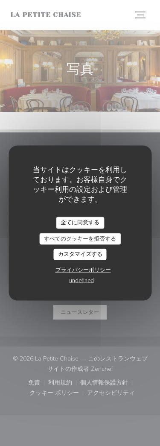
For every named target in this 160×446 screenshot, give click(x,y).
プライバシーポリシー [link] (83, 269)
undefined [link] (81, 280)
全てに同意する (80, 222)
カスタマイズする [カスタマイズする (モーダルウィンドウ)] (80, 254)
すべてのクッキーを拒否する (80, 238)
